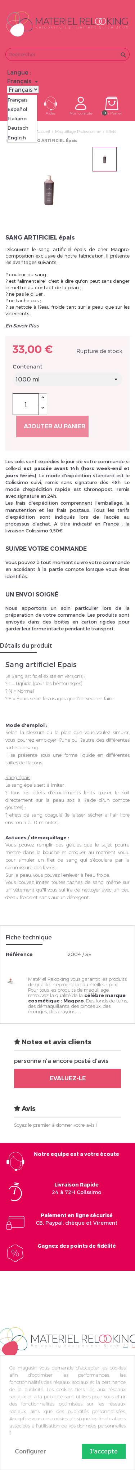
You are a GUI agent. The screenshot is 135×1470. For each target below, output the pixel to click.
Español (17, 109)
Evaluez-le (68, 1078)
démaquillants (53, 1006)
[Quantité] (26, 404)
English (17, 137)
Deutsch (18, 128)
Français (18, 100)
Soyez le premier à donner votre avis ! (55, 1125)
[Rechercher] (67, 54)
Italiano (17, 118)
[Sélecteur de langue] (23, 81)
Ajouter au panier (54, 426)
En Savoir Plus (22, 326)
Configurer (30, 1451)
